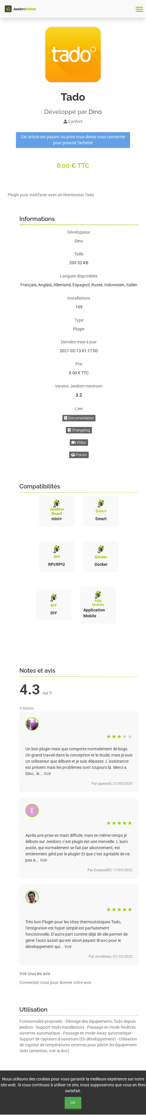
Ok (73, 1103)
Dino (95, 111)
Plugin (79, 329)
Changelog (79, 430)
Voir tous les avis (35, 973)
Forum (79, 455)
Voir (47, 773)
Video (79, 442)
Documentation (79, 418)
